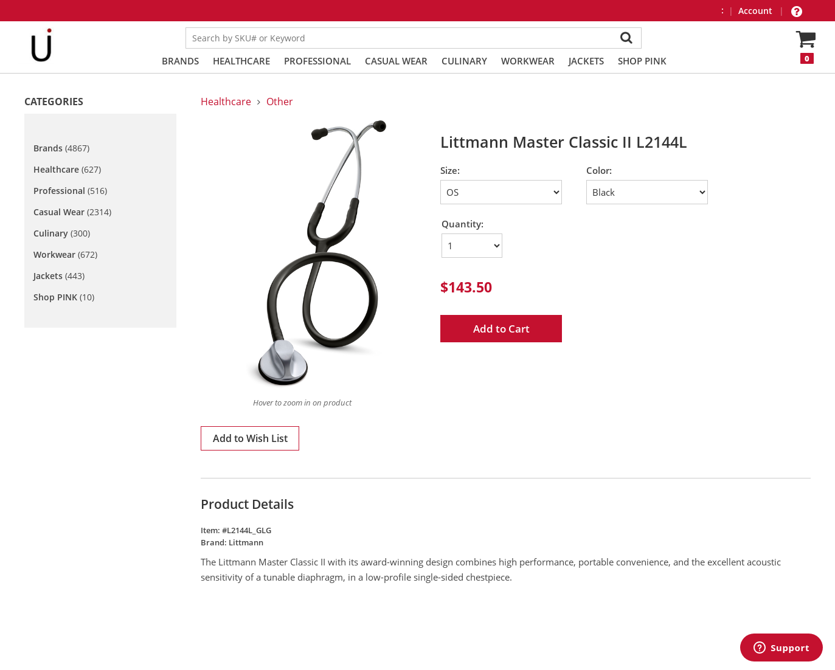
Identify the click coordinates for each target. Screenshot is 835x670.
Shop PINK (642, 61)
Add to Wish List (250, 438)
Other (279, 101)
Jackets (586, 61)
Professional (317, 61)
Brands (180, 61)
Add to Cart (501, 329)
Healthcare (241, 61)
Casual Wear (396, 61)
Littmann (246, 542)
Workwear (528, 61)
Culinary (464, 61)
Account (756, 10)
